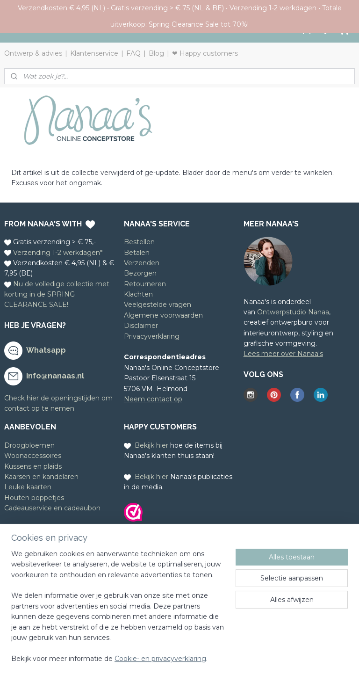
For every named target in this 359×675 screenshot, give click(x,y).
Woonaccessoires (32, 455)
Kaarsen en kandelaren (41, 476)
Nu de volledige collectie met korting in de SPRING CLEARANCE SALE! (56, 294)
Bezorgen (140, 273)
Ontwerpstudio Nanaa (293, 312)
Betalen (137, 252)
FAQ (133, 53)
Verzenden (141, 263)
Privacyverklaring (152, 336)
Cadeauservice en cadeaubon (52, 508)
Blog (156, 53)
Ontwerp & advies (33, 53)
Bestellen (139, 242)
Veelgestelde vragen (157, 304)
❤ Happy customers (205, 53)
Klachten (138, 294)
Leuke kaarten (27, 487)
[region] (117, 612)
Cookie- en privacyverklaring (160, 658)
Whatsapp (46, 350)
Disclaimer (141, 325)
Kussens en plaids (33, 466)
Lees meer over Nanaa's (283, 353)
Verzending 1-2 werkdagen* (57, 252)
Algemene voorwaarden (163, 315)
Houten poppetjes (34, 498)
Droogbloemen (29, 445)
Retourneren (145, 284)
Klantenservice (94, 53)
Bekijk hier (151, 445)
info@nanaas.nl (55, 375)
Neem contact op (153, 399)
